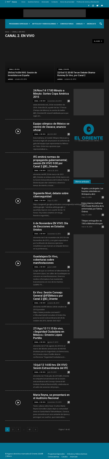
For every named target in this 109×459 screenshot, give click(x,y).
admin (10, 79)
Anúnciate (45, 2)
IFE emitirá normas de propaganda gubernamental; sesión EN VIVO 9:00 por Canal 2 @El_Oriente (50, 161)
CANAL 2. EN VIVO (14, 69)
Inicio (23, 2)
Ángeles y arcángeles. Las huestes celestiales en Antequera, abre (92, 191)
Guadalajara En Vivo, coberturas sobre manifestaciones (45, 259)
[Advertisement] (54, 13)
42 (30, 429)
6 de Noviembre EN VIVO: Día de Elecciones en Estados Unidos (50, 226)
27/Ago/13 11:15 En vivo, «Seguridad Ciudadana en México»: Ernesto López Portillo (48, 333)
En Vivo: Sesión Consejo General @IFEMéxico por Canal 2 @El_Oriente (48, 295)
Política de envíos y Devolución (88, 2)
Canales (80, 24)
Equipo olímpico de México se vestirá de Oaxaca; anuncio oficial (51, 127)
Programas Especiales (19, 24)
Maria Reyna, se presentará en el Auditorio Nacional (51, 396)
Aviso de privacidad (67, 2)
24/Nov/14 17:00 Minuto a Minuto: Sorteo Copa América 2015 (51, 93)
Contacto (54, 2)
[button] (101, 24)
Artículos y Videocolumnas (45, 24)
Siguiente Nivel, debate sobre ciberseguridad (50, 195)
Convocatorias (67, 24)
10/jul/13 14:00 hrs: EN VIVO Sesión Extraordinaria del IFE (50, 366)
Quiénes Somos (33, 2)
